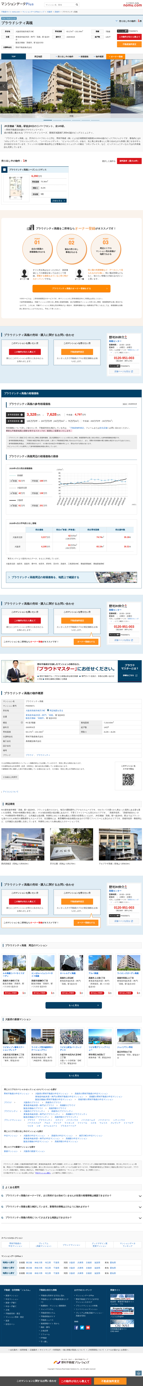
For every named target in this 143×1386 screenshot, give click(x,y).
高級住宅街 (80, 1316)
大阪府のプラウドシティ (34, 1111)
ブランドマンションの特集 (87, 1306)
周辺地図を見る (55, 710)
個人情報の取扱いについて (74, 1350)
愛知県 (113, 1262)
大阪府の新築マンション (34, 1151)
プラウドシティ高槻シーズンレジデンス (28, 170)
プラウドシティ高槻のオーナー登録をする (71, 288)
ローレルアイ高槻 (68, 973)
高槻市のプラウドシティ (62, 1111)
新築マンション (11, 1151)
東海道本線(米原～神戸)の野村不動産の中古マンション (59, 1096)
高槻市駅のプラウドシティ (66, 1117)
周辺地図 (38, 56)
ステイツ (59, 1120)
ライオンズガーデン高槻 (128, 973)
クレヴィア (115, 1123)
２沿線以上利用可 (10, 777)
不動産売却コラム (48, 1313)
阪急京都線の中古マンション (36, 1141)
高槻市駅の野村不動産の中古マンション (95, 1099)
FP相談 (44, 1338)
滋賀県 (97, 1262)
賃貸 (7, 1321)
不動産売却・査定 (13, 1313)
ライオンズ (69, 1123)
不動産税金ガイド (48, 1316)
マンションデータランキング (127, 1244)
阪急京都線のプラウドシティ (36, 1117)
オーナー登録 (116, 56)
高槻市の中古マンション (62, 1135)
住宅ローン (10, 1324)
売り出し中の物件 (64, 56)
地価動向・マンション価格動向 (53, 1306)
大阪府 (72, 1262)
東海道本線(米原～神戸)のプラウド (39, 1105)
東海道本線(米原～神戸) (36, 715)
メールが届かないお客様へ (117, 1350)
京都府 (89, 1262)
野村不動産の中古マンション (16, 1093)
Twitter (82, 1327)
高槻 (51, 715)
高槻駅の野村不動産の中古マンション (105, 1096)
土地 (7, 1310)
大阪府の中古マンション (34, 1135)
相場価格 (83, 56)
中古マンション (11, 1135)
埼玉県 (48, 1262)
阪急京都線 (30, 718)
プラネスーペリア (68, 1126)
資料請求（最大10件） (129, 161)
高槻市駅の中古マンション (66, 1141)
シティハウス (119, 1120)
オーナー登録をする (86, 642)
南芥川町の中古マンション (91, 1135)
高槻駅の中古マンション (76, 1138)
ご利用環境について (96, 1350)
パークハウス (72, 1120)
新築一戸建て (11, 1303)
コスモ (93, 1123)
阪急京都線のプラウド (33, 1108)
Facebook (76, 1327)
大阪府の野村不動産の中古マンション (51, 1093)
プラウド (30, 755)
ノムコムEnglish (117, 1316)
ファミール (82, 1123)
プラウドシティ (43, 755)
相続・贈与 (45, 1327)
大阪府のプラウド (31, 1102)
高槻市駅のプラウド (57, 1108)
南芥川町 (41, 710)
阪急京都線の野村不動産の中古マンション (53, 1099)
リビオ (30, 1126)
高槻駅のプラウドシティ (76, 1114)
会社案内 (13, 1350)
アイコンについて (10, 792)
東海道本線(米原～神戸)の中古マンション (42, 1138)
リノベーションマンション (87, 1309)
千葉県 (56, 1262)
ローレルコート (50, 1126)
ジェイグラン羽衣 (125, 1047)
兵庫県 (80, 1262)
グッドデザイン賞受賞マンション (99, 1244)
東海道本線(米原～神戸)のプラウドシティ (42, 1114)
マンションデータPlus (12, 1256)
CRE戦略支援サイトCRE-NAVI (118, 1330)
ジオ (38, 1126)
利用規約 (57, 1350)
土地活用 (44, 1331)
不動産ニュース (47, 1320)
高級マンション (95, 1313)
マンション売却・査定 (15, 1317)
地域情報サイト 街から (50, 1323)
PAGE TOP (138, 1373)
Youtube (88, 1327)
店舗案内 (33, 1350)
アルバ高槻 (93, 973)
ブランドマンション (13, 1120)
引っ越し (44, 1341)
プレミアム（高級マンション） (43, 1244)
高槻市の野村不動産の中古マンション (91, 1093)
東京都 (29, 1262)
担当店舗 (103, 428)
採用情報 (23, 1350)
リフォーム (45, 1334)
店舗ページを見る (122, 371)
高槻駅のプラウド (68, 1105)
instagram (94, 1327)
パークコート (104, 1120)
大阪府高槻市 (31, 710)
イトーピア (128, 1123)
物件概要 (98, 56)
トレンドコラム (47, 1309)
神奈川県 (38, 1262)
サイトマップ (45, 1350)
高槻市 (41, 718)
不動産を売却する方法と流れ (52, 1295)
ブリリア (57, 1123)
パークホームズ (88, 1120)
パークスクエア (34, 1123)
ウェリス (103, 1123)
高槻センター (115, 341)
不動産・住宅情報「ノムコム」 (17, 1290)
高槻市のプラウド (53, 1102)
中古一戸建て (11, 1306)
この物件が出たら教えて (129, 37)
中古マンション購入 (43, 1173)
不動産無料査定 (129, 44)
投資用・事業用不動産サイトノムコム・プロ (122, 1303)
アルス (47, 1123)
